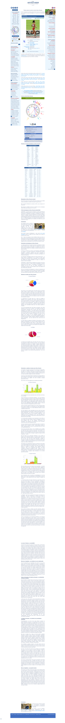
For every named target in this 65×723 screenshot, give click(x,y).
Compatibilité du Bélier (14, 123)
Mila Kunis (34, 74)
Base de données (52, 41)
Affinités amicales (13, 61)
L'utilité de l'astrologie (14, 75)
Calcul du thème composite (15, 64)
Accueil (12, 714)
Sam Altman (31, 86)
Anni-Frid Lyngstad (26, 83)
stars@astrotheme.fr (24, 55)
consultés (36, 93)
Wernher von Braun (28, 87)
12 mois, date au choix (52, 26)
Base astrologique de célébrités (28, 90)
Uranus (31, 44)
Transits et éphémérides (14, 68)
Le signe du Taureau (14, 79)
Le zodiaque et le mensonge (15, 112)
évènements (30, 91)
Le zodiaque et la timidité (14, 111)
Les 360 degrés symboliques (15, 55)
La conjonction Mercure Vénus (15, 84)
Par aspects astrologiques (51, 46)
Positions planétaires (52, 57)
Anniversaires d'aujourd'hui (51, 55)
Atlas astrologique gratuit (14, 53)
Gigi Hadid (53, 65)
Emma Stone (53, 64)
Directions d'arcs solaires (14, 71)
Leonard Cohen (53, 60)
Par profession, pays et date (51, 48)
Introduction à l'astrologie (14, 74)
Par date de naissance (52, 49)
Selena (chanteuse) (26, 79)
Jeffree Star (42, 74)
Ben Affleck (30, 74)
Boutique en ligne (38, 714)
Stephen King (38, 74)
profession (29, 92)
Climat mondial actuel (14, 99)
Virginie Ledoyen (34, 82)
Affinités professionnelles (14, 62)
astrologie (24, 231)
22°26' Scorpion (32, 42)
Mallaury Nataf (36, 86)
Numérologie (27, 47)
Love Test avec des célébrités (15, 60)
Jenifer (41, 81)
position (34, 92)
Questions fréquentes (20, 714)
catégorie (37, 92)
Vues (28, 49)
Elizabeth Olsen (53, 63)
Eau (31, 45)
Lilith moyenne (31, 136)
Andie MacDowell (23, 86)
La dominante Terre (13, 93)
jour (41, 92)
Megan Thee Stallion (30, 78)
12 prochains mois (52, 29)
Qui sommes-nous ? (32, 714)
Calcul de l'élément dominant (15, 54)
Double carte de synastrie (14, 63)
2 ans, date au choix (52, 27)
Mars (34, 44)
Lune (33, 44)
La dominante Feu (13, 95)
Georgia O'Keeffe (40, 82)
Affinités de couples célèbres (15, 121)
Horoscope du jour (13, 48)
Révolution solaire (13, 69)
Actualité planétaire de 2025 (15, 101)
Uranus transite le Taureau (14, 107)
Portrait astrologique (52, 19)
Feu (30, 45)
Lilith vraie (27, 136)
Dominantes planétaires (51, 56)
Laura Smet (25, 82)
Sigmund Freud (35, 78)
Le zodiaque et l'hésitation (14, 110)
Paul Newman (35, 79)
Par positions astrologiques (51, 47)
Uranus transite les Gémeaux (15, 100)
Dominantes (27, 44)
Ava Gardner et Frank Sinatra (15, 122)
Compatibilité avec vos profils (40, 18)
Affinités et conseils (13, 120)
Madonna (53, 62)
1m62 (37, 48)
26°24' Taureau (32, 43)
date (39, 92)
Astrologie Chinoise (26, 46)
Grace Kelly (24, 78)
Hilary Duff (31, 79)
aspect (32, 92)
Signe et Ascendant (13, 52)
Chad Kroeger (30, 82)
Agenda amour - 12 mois (51, 36)
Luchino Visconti (40, 86)
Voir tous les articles (15, 80)
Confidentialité (27, 714)
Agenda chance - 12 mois (51, 37)
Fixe (33, 45)
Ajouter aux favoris (25, 18)
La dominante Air (13, 94)
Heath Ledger (26, 74)
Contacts (15, 714)
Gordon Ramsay (52, 61)
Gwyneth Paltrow (40, 78)
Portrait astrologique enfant (51, 21)
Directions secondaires (14, 70)
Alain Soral (27, 86)
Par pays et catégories (52, 54)
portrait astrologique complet (39, 710)
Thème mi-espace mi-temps (15, 65)
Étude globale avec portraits (51, 34)
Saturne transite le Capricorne (15, 108)
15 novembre (34, 39)
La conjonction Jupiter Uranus (15, 102)
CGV (24, 714)
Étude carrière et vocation (51, 20)
